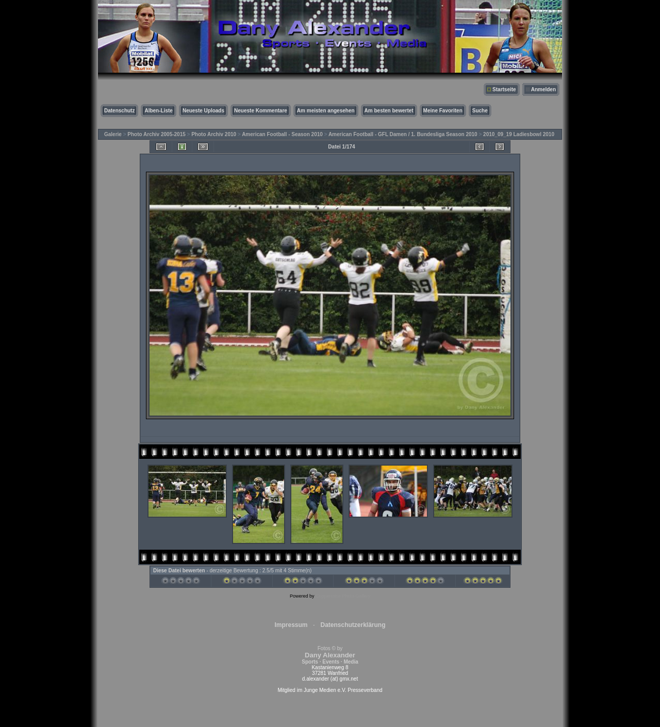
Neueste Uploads (203, 110)
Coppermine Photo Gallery (343, 596)
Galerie (113, 134)
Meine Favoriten (443, 110)
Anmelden (543, 89)
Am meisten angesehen (326, 110)
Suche (480, 110)
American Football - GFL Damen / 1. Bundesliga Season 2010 (402, 134)
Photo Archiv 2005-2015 (156, 134)
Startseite (504, 89)
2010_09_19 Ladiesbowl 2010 (518, 134)
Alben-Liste (158, 110)
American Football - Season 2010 (282, 134)
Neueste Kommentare (260, 110)
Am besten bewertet (389, 110)
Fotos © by (330, 655)
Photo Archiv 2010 (213, 134)
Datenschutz (119, 110)
